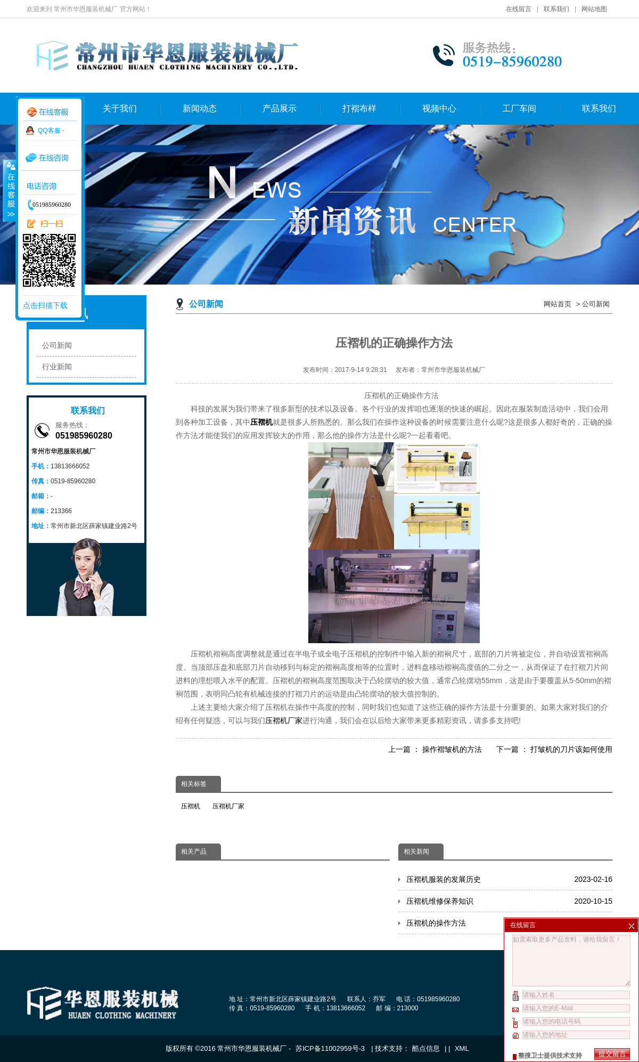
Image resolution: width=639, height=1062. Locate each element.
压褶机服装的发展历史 (509, 879)
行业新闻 (57, 366)
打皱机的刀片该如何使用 (571, 749)
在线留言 (518, 9)
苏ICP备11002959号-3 (331, 1048)
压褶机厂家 (283, 720)
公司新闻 (596, 304)
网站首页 (557, 304)
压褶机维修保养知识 (509, 901)
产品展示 (280, 108)
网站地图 (594, 9)
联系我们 (556, 9)
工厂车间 (519, 108)
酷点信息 (426, 1048)
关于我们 (120, 108)
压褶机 (190, 806)
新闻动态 (200, 108)
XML (462, 1048)
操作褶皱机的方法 (452, 749)
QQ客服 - (51, 130)
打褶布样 (359, 108)
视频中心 (439, 108)
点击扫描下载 (45, 305)
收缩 (9, 190)
